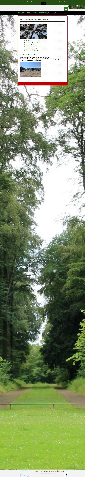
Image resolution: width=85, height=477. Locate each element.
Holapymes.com (47, 476)
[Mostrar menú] (66, 9)
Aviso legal (41, 473)
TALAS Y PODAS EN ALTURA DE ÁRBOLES (49, 471)
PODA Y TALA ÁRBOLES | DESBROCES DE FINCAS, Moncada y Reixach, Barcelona (42, 13)
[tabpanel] (42, 48)
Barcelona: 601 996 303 (24, 6)
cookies (12, 1)
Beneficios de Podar (24, 472)
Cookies (53, 473)
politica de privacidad (59, 1)
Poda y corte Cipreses (24, 475)
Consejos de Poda (24, 473)
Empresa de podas (24, 470)
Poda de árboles (23, 474)
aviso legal (70, 1)
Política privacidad (48, 473)
